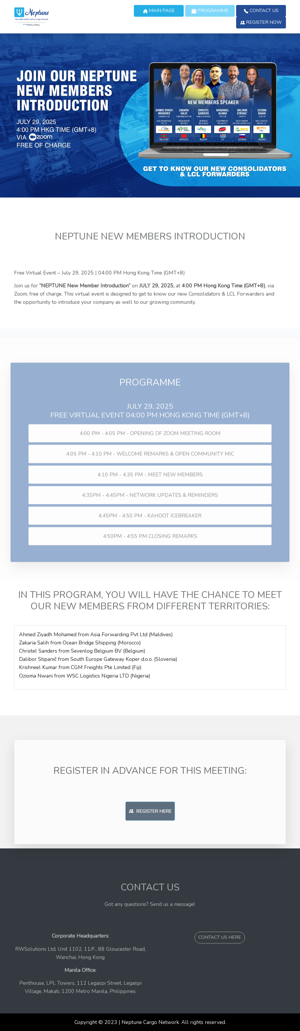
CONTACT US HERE (219, 955)
